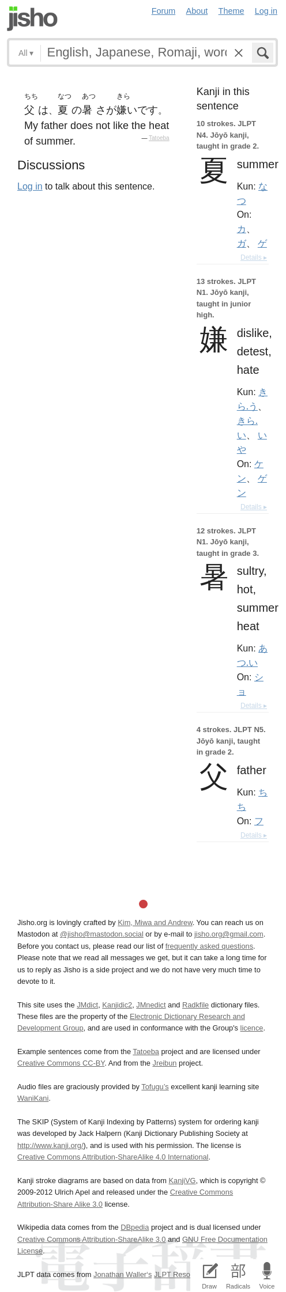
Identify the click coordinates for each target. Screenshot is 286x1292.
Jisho (32, 18)
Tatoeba (159, 138)
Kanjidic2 (117, 1005)
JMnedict (150, 1005)
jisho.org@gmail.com (229, 934)
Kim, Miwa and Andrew (155, 922)
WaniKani (32, 1098)
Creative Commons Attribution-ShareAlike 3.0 (91, 1239)
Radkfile (195, 1005)
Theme (231, 11)
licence (252, 1028)
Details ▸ (253, 257)
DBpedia (135, 1227)
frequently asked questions (209, 946)
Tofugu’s (154, 1086)
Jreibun (164, 1063)
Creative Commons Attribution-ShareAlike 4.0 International (112, 1157)
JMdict (87, 1005)
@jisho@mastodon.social (102, 934)
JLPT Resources (181, 1274)
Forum (164, 11)
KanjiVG (181, 1180)
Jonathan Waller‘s (122, 1274)
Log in (266, 11)
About (197, 11)
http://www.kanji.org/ (50, 1145)
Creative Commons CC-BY (60, 1063)
